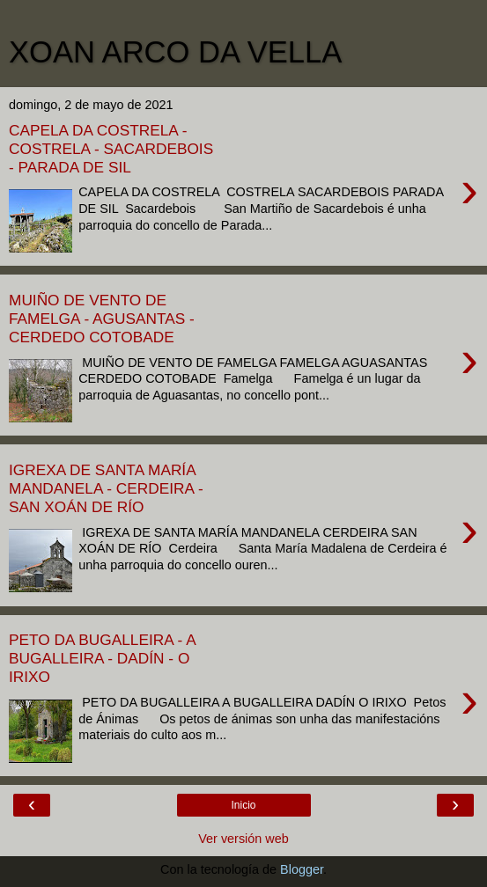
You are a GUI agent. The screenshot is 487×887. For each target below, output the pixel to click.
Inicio (243, 805)
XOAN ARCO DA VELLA (175, 52)
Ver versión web (243, 839)
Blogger (301, 869)
